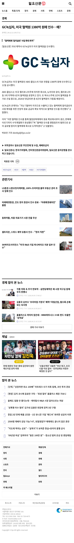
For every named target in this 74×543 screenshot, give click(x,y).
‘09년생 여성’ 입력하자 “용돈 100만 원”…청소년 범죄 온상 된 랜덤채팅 (39, 435)
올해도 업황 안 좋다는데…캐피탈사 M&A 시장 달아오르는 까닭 (35, 400)
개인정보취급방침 (38, 503)
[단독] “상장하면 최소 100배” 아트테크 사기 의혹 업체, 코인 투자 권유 (39, 386)
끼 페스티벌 (7, 487)
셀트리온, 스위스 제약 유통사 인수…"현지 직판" (23, 231)
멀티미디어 (43, 476)
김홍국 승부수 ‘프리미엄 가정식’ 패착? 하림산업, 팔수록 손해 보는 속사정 (43, 303)
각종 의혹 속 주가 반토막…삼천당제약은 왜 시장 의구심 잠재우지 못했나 (43, 290)
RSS (67, 503)
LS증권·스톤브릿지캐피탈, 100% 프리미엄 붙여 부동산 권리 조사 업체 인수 (30, 189)
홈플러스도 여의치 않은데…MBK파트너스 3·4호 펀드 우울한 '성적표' (43, 316)
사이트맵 (55, 503)
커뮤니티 (22, 503)
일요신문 (37, 4)
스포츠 (59, 10)
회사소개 (8, 503)
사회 (42, 10)
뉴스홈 (4, 10)
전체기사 (6, 447)
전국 (5, 470)
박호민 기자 (9, 161)
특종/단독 (16, 10)
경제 (34, 10)
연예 (51, 10)
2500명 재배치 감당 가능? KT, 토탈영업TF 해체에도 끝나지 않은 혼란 (38, 421)
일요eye (6, 476)
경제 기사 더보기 (37, 327)
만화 (40, 481)
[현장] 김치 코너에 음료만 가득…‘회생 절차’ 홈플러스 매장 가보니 (37, 393)
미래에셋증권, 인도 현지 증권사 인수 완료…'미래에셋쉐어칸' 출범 (29, 204)
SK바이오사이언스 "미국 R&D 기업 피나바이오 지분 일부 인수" (28, 246)
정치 (26, 10)
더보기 (37, 494)
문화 (69, 10)
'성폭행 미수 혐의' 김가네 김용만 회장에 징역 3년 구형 (32, 407)
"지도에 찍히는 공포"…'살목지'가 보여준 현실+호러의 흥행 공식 (36, 428)
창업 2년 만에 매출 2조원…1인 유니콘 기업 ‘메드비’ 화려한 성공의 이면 (39, 414)
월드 (40, 470)
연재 (5, 481)
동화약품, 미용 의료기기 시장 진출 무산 (19, 217)
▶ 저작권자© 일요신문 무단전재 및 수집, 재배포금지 (25, 145)
